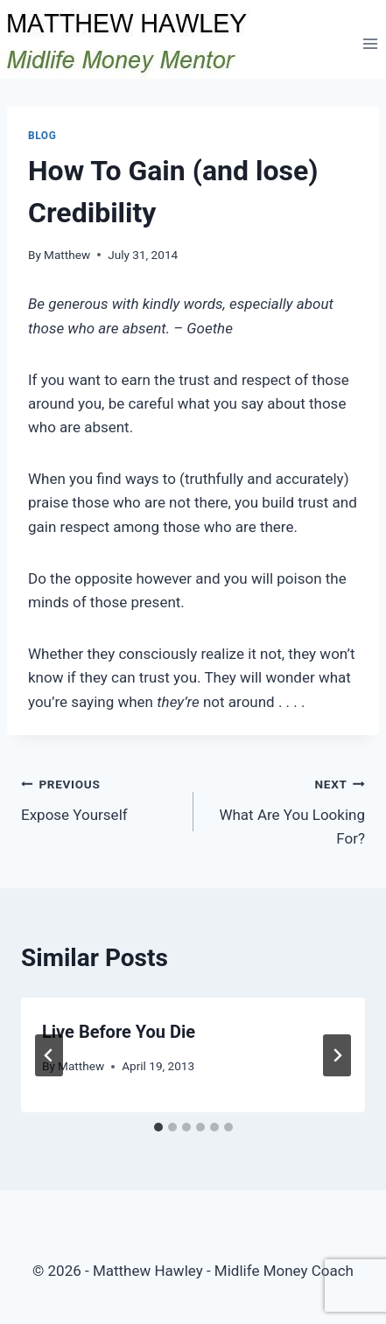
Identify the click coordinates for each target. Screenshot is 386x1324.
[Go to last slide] (49, 1055)
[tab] (158, 1127)
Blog (42, 136)
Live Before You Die (118, 1031)
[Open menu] (370, 43)
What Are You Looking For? (287, 809)
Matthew (67, 255)
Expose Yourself (100, 797)
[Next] (337, 1055)
